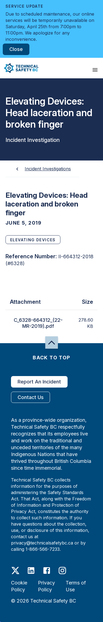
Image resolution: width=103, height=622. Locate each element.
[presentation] (95, 70)
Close (16, 49)
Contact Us (30, 397)
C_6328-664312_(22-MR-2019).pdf (38, 323)
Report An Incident (39, 382)
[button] (19, 68)
